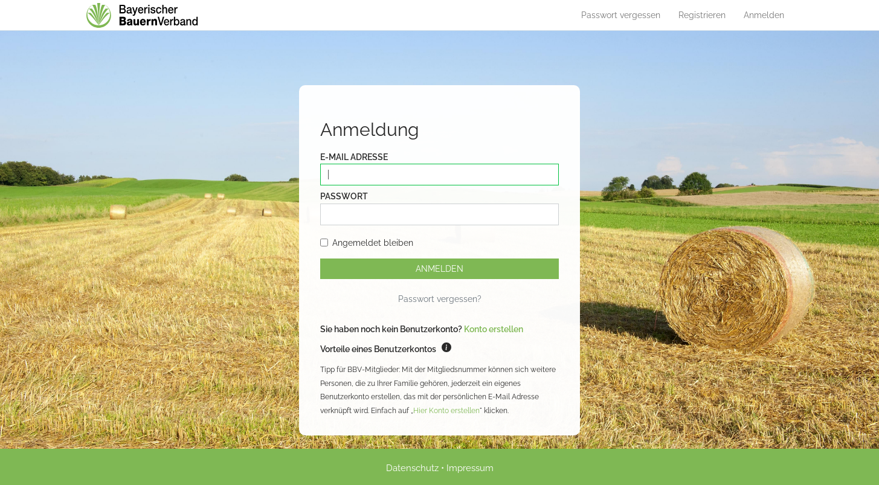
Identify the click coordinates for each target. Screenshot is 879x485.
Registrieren (702, 15)
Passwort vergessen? (439, 299)
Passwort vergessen (620, 15)
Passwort (344, 196)
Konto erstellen (493, 329)
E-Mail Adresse (354, 157)
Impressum (470, 468)
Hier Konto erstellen (446, 410)
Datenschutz (412, 468)
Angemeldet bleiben (366, 243)
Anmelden (764, 15)
